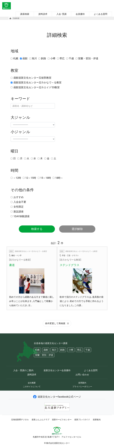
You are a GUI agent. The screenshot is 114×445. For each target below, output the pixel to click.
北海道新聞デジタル (20, 419)
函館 (25, 58)
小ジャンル (20, 132)
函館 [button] (46, 350)
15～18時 (45, 177)
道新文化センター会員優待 (57, 370)
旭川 (34, 58)
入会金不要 (19, 201)
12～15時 (30, 177)
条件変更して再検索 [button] (57, 323)
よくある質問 (100, 14)
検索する (36, 229)
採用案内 (82, 383)
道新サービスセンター (62, 419)
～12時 (17, 177)
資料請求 (42, 14)
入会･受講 (61, 14)
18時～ (59, 177)
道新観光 (97, 419)
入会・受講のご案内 (23, 370)
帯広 (62, 58)
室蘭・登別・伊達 (88, 58)
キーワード (20, 98)
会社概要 (32, 383)
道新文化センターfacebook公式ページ (57, 396)
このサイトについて (32, 386)
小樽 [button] (71, 350)
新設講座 (18, 211)
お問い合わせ (82, 374)
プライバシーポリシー (82, 386)
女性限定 (18, 206)
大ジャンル (20, 117)
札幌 (15, 58)
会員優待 (80, 14)
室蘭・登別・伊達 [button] (44, 355)
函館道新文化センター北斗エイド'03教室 (36, 87)
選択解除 (77, 229)
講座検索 (24, 14)
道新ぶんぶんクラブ (40, 419)
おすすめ (18, 197)
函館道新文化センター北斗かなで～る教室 (37, 82)
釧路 (43, 58)
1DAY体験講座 (21, 216)
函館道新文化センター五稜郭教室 (32, 77)
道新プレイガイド (82, 419)
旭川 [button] (54, 350)
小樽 (52, 58)
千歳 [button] (87, 350)
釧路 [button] (62, 350)
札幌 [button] (37, 350)
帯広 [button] (79, 350)
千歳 (71, 58)
